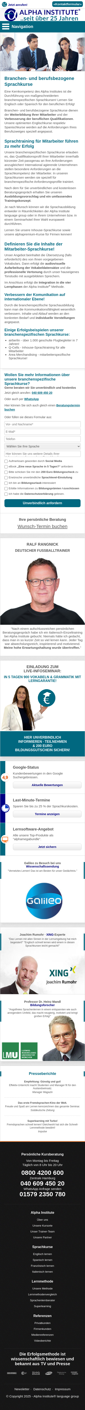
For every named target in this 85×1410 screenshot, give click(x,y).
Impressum (62, 1389)
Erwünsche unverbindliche (40, 477)
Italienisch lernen (42, 1271)
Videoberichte (42, 1340)
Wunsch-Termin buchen (42, 526)
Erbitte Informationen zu (44, 488)
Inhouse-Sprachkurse (46, 230)
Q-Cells (14, 347)
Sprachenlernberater (42, 1300)
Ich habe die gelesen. (36, 493)
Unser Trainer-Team (42, 1231)
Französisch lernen (42, 1265)
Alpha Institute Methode (46, 286)
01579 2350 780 (43, 1194)
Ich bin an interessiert (32, 482)
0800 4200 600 (42, 1172)
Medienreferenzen (43, 1334)
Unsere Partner (42, 1237)
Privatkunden (42, 1323)
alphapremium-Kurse (29, 234)
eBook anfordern (41, 466)
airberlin (14, 340)
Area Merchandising (23, 354)
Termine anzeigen (47, 814)
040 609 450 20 (42, 392)
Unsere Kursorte (43, 1225)
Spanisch (31, 104)
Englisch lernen (42, 1254)
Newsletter (21, 1389)
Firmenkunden (42, 1328)
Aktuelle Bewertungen (47, 785)
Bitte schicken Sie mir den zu (43, 472)
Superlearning (42, 1306)
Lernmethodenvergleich (42, 1294)
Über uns (42, 1219)
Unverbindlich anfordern (42, 503)
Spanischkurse (14, 127)
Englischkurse (42, 123)
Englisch (10, 104)
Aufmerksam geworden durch (35, 461)
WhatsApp (31, 399)
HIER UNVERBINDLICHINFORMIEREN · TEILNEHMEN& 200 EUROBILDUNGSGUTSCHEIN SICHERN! (42, 744)
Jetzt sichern (47, 847)
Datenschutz (42, 1389)
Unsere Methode (42, 1288)
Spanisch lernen (42, 1259)
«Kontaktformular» (67, 4)
